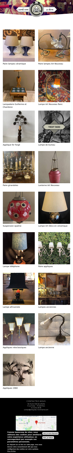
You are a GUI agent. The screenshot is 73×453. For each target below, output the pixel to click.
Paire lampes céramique (14, 64)
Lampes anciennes (47, 307)
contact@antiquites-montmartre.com (36, 410)
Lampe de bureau (46, 145)
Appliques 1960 (10, 388)
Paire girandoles (10, 185)
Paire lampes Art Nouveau (50, 64)
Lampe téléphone (11, 266)
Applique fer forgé (11, 145)
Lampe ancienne (46, 347)
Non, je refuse (48, 439)
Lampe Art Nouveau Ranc (50, 104)
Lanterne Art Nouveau (48, 185)
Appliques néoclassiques (14, 347)
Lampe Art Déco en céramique (52, 226)
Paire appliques (45, 266)
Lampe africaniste (11, 307)
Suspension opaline (12, 226)
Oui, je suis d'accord (50, 434)
